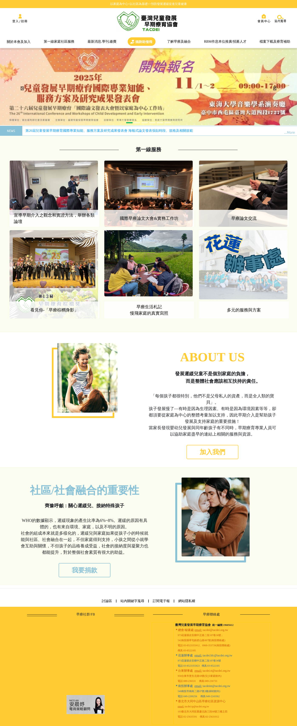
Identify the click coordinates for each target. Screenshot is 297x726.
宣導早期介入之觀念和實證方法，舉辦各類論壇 (54, 218)
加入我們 (212, 452)
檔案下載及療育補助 (275, 41)
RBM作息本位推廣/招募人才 (225, 41)
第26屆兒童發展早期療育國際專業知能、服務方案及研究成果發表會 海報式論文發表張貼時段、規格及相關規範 (109, 130)
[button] (22, 88)
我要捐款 (84, 570)
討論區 (107, 601)
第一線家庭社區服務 (59, 41)
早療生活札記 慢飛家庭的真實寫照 (149, 309)
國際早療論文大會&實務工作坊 (149, 218)
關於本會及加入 (19, 41)
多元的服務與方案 (244, 310)
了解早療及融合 (179, 41)
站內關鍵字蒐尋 (132, 601)
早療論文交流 (244, 218)
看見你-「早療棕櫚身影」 (54, 310)
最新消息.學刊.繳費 (102, 41)
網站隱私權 (186, 601)
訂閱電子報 (161, 601)
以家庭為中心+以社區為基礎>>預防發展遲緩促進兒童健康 (148, 4)
